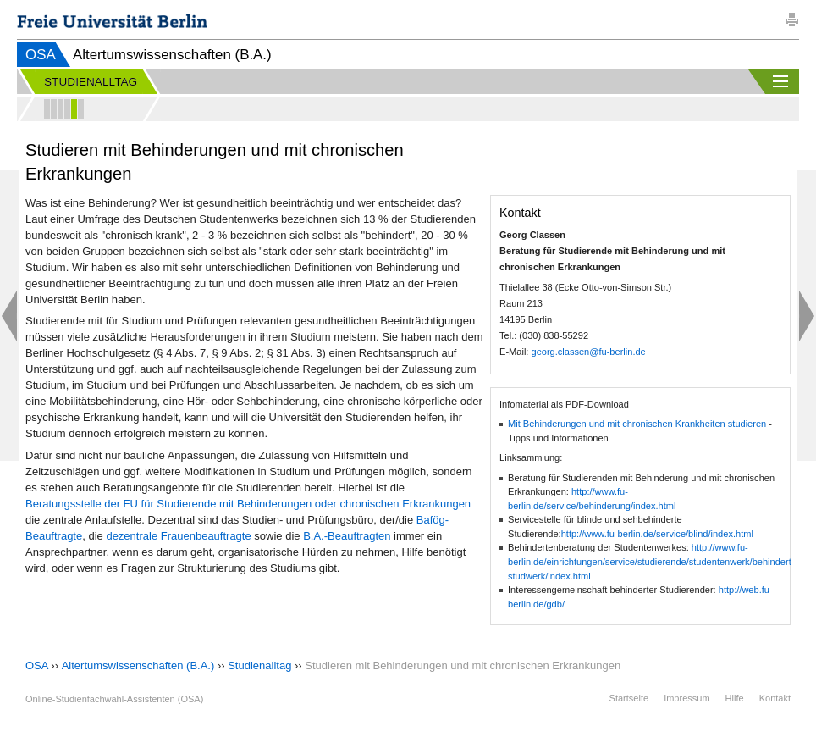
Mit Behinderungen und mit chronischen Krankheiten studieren (637, 424)
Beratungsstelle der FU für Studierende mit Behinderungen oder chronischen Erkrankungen (248, 503)
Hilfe (734, 698)
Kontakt (775, 698)
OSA (40, 55)
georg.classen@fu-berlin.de (588, 352)
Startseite (628, 698)
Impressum (686, 698)
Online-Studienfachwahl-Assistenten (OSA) (114, 699)
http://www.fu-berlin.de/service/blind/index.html (657, 534)
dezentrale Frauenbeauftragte (178, 536)
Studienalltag (259, 665)
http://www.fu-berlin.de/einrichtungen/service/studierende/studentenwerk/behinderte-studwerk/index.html (654, 561)
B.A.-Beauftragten (346, 536)
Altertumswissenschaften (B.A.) (138, 665)
